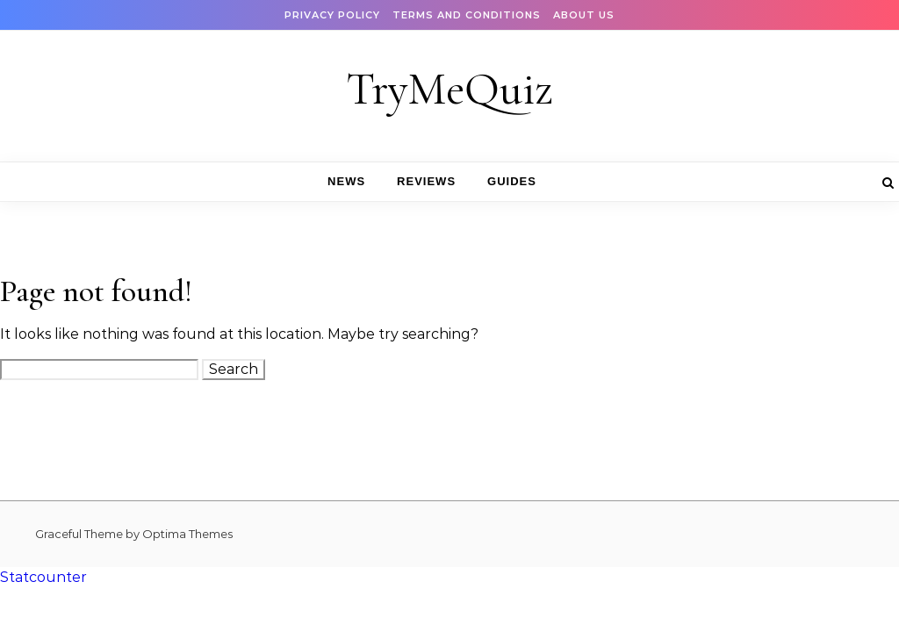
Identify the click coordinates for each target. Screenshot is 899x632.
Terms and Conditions (466, 15)
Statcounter (43, 577)
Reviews (426, 181)
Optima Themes (187, 534)
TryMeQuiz (449, 89)
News (346, 181)
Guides (511, 181)
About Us (584, 15)
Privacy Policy (332, 15)
